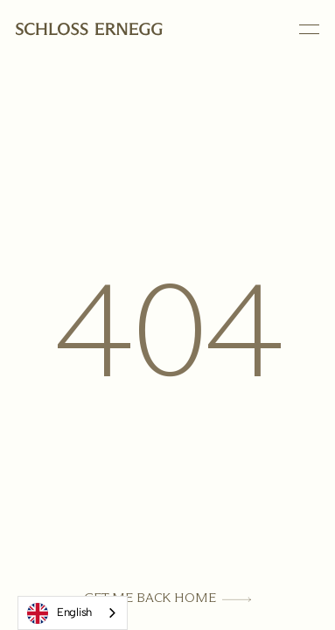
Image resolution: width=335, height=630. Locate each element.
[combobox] (72, 613)
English (59, 613)
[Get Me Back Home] (167, 598)
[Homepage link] (89, 29)
